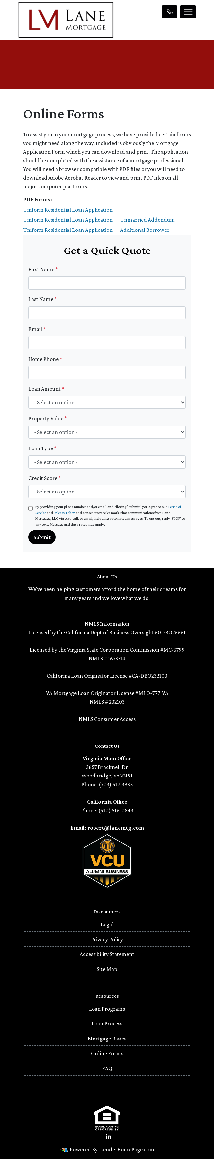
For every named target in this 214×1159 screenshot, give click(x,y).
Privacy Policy (64, 512)
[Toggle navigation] (188, 11)
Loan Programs (107, 1008)
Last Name (42, 299)
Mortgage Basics (107, 1038)
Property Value (47, 418)
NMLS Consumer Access (107, 719)
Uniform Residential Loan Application (68, 210)
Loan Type (42, 448)
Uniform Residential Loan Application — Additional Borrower (96, 230)
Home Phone (45, 359)
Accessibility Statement (107, 954)
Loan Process (107, 1023)
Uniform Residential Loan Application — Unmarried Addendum (99, 219)
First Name (43, 269)
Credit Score (44, 478)
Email (37, 329)
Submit (42, 537)
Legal (107, 924)
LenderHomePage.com (127, 1149)
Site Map (107, 969)
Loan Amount (46, 388)
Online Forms (107, 1053)
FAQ (107, 1068)
